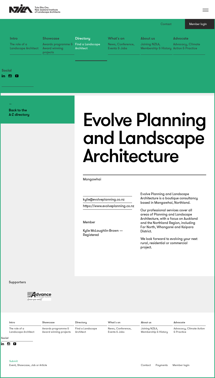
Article (43, 365)
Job (33, 365)
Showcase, (23, 365)
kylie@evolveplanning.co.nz (104, 199)
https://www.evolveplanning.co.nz (108, 206)
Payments (162, 365)
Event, (13, 365)
